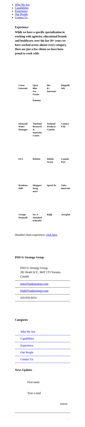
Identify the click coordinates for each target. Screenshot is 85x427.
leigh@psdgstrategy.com (34, 290)
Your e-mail (34, 393)
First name (33, 382)
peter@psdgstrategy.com (34, 283)
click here (51, 234)
